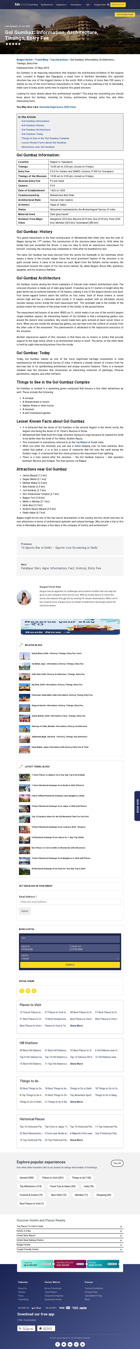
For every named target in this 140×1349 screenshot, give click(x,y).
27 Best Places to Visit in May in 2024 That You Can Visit (107, 1012)
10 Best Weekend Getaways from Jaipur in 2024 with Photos (59, 806)
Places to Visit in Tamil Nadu (57, 1025)
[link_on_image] (24, 656)
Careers (22, 1292)
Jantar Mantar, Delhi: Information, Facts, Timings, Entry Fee (59, 716)
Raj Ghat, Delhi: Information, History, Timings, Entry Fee (57, 685)
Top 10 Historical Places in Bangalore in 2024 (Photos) (32, 1126)
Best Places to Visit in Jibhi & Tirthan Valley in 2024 (82, 1019)
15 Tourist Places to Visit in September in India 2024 (32, 1012)
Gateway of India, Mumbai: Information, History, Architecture (59, 726)
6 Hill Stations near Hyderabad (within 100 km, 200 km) (107, 1050)
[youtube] (82, 1344)
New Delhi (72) (59, 1195)
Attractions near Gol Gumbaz (38, 147)
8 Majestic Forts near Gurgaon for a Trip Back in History (82, 1133)
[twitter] (28, 990)
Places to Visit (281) (53, 1177)
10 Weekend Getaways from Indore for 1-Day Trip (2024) (58, 837)
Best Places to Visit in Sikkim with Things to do (32, 1025)
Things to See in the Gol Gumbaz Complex (45, 138)
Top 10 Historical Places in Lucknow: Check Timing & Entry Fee (82, 1126)
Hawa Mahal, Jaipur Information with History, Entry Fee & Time (60, 747)
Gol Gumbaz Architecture (36, 129)
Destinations (76, 5)
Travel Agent (51, 1292)
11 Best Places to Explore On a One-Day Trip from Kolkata (58, 775)
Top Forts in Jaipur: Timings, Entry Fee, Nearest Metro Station (57, 1126)
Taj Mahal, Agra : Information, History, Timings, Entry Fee (58, 664)
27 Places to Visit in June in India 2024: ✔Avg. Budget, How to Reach (57, 1012)
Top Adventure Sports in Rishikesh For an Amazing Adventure (82, 1095)
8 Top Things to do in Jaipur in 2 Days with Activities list (32, 1095)
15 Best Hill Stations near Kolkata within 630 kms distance (32, 1063)
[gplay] (26, 1328)
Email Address (28, 896)
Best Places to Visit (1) (32, 1203)
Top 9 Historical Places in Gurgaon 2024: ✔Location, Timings (107, 1133)
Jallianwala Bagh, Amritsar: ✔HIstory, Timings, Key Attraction (59, 737)
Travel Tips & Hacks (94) (62, 1186)
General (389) (27, 1177)
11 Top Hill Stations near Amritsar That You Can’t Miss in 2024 (57, 1063)
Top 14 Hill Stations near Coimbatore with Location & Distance (57, 1057)
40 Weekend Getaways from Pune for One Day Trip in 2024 (58, 869)
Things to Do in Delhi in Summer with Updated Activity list (82, 1088)
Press (20, 1296)
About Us (22, 1288)
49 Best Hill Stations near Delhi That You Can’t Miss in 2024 (32, 1050)
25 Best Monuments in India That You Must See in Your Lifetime (32, 1133)
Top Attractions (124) (31, 1186)
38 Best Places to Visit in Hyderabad (82, 1012)
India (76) (89, 1186)
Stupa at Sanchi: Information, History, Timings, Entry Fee (57, 705)
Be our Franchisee (53, 1288)
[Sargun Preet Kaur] (82, 587)
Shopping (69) (104, 1195)
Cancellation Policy (93, 1296)
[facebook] (21, 990)
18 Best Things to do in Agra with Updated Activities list (57, 1088)
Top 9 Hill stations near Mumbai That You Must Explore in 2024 (32, 1057)
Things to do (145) (81, 1177)
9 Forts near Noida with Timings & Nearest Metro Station (57, 1133)
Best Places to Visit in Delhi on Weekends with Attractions (59, 848)
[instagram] (76, 1344)
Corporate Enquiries (54, 1296)
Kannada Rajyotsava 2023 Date (57, 107)
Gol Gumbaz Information (35, 121)
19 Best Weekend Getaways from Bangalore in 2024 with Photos (61, 858)
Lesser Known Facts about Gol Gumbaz (44, 142)
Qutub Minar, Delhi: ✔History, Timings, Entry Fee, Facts (57, 653)
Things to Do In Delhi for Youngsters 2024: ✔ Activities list (32, 1101)
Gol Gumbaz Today (32, 134)
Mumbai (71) (81, 1195)
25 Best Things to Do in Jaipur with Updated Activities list (57, 1095)
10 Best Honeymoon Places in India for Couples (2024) (57, 1019)
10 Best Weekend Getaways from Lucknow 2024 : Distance (59, 827)
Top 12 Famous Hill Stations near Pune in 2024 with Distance (82, 1057)
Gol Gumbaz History (33, 125)
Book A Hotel (118, 5)
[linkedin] (34, 990)
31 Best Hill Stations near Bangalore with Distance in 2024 (57, 1050)
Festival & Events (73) (31, 1195)
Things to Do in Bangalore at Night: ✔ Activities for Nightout (107, 1095)
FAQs (87, 1299)
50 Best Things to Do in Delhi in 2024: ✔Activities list (32, 1088)
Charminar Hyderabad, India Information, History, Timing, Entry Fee (62, 695)
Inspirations (61, 5)
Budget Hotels (100, 5)
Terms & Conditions (94, 1288)
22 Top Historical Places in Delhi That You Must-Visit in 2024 (57, 1140)
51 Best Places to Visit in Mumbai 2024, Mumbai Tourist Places (32, 1019)
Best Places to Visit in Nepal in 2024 (107, 1019)
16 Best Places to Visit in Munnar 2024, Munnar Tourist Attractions (82, 1050)
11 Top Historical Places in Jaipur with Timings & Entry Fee (107, 1126)
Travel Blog (33, 5)
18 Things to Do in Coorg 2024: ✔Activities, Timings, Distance (107, 1088)
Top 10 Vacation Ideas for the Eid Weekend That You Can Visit (60, 817)
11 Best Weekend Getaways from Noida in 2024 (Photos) (58, 785)
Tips (87, 5)
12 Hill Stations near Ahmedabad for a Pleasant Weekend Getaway (107, 1057)
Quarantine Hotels (53, 1299)
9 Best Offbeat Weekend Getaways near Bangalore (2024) (58, 796)
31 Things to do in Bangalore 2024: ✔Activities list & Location (57, 1101)
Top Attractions (47, 5)
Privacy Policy (91, 1292)
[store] (46, 1328)
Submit (24, 911)
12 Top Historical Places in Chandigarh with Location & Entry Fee (32, 1140)
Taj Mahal (81, 442)
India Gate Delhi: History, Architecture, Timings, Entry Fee (58, 674)
